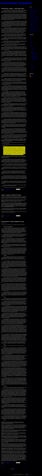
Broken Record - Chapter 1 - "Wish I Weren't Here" (12, 8)
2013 (31, 70)
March (32, 65)
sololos (24, 474)
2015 (31, 46)
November (32, 48)
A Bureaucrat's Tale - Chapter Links (34, 27)
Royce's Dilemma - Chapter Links (34, 18)
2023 (31, 38)
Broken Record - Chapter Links (34, 30)
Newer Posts (3, 466)
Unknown (32, 76)
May (32, 63)
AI (3, 463)
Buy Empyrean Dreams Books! (34, 9)
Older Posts (25, 466)
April (32, 64)
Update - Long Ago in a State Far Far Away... (11, 195)
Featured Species (6, 463)
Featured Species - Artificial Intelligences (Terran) (12, 221)
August (32, 52)
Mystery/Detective (5, 190)
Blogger (29, 474)
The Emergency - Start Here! (34, 31)
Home (14, 466)
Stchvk (9, 190)
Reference (10, 463)
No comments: (13, 189)
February (32, 66)
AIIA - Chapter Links (32, 22)
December (32, 47)
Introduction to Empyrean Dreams (34, 12)
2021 (31, 40)
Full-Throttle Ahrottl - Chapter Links (34, 19)
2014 (31, 69)
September (33, 51)
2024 (31, 37)
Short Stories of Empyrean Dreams (34, 16)
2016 (31, 45)
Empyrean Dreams (16, 3)
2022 (31, 39)
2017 (31, 44)
